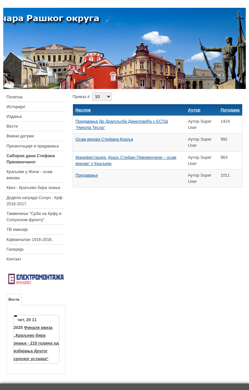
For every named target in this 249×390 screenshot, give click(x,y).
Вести (12, 126)
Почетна (14, 96)
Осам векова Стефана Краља (104, 139)
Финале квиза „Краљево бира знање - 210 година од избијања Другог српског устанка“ (36, 343)
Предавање (87, 175)
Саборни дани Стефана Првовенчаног (30, 158)
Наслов (83, 109)
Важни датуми (20, 135)
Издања (14, 116)
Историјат (15, 106)
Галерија (14, 249)
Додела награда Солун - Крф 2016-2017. (34, 200)
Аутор (194, 109)
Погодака (230, 109)
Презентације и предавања (32, 146)
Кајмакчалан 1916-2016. (29, 239)
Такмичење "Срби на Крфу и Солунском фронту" (34, 216)
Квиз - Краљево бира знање (33, 187)
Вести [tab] (13, 299)
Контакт (13, 259)
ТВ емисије (17, 229)
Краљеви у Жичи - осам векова (29, 174)
